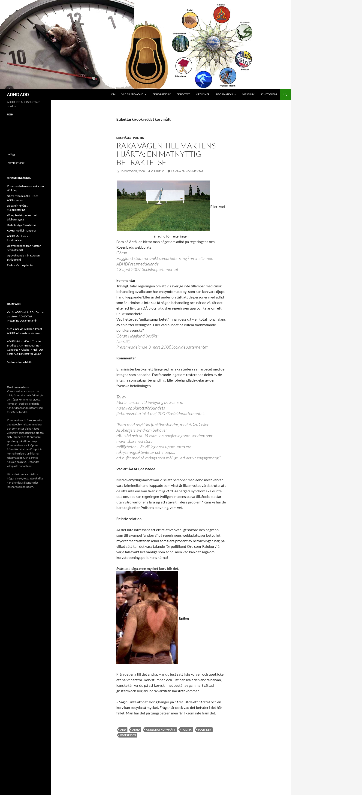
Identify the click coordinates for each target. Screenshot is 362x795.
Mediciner (202, 94)
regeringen (128, 735)
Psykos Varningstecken (20, 265)
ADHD (136, 729)
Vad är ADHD (29, 312)
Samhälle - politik (130, 137)
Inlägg (11, 154)
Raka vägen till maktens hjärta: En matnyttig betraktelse (166, 154)
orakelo (157, 171)
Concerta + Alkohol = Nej (22, 349)
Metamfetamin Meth (19, 362)
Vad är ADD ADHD (132, 94)
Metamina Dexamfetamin (22, 320)
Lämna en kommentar (187, 171)
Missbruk (248, 94)
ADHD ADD (18, 94)
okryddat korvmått (160, 729)
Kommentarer (15, 162)
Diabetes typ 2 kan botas (21, 225)
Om (113, 94)
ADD (123, 729)
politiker (204, 729)
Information (224, 94)
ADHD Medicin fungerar (21, 230)
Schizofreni (268, 94)
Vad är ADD (14, 312)
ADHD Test (183, 94)
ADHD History (162, 94)
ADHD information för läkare (24, 333)
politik (187, 729)
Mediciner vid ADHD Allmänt (24, 329)
